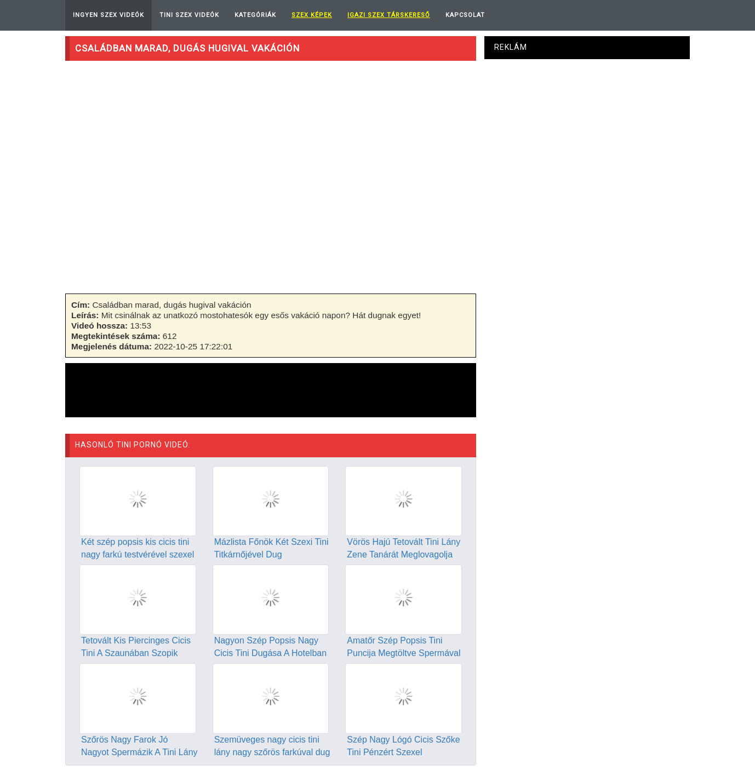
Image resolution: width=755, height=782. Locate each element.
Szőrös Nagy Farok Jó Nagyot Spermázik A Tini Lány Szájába (139, 752)
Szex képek (311, 15)
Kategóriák (255, 15)
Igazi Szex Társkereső (388, 15)
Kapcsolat (465, 15)
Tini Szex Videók (189, 15)
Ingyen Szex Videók (108, 15)
